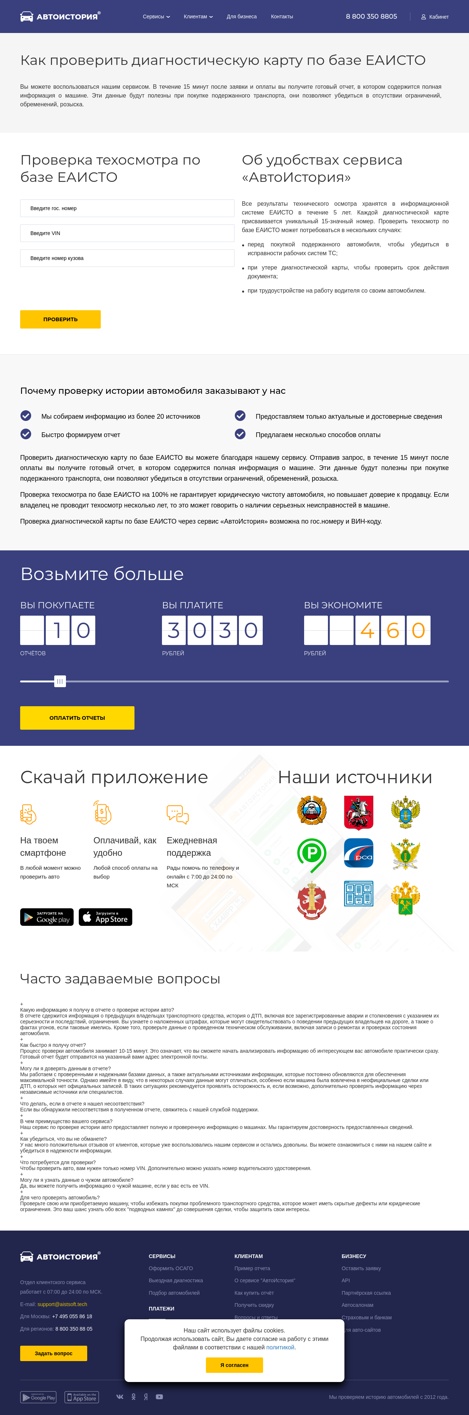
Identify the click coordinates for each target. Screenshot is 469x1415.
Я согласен (234, 1365)
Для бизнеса (242, 16)
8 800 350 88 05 (73, 1329)
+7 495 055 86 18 (72, 1316)
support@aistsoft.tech (62, 1304)
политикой (280, 1347)
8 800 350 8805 (372, 16)
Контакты (282, 16)
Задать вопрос (54, 1353)
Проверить (60, 319)
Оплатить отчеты (77, 718)
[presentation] (76, 288)
